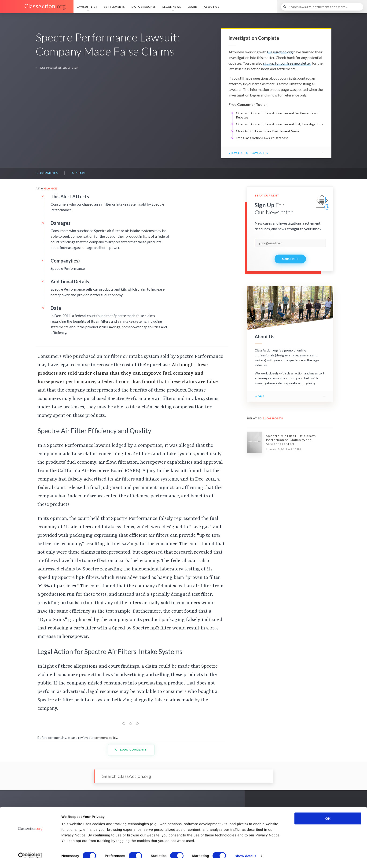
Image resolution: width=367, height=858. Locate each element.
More (259, 396)
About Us (211, 6)
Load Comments (131, 749)
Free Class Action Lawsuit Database (262, 138)
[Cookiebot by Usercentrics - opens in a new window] (30, 848)
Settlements (114, 6)
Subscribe (290, 259)
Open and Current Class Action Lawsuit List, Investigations (279, 124)
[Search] (322, 7)
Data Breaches (144, 6)
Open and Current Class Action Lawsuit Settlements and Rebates (277, 115)
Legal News (171, 6)
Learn (192, 6)
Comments (47, 173)
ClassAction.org (280, 52)
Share (78, 173)
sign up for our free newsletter (287, 63)
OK (328, 811)
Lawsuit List (87, 6)
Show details (246, 849)
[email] (290, 243)
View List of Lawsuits (248, 153)
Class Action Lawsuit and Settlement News (267, 131)
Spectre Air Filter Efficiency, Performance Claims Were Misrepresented (291, 440)
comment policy (105, 738)
